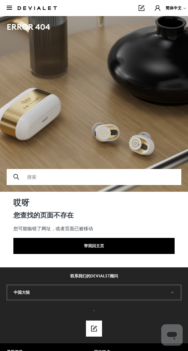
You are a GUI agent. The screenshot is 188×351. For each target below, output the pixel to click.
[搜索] (94, 177)
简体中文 (176, 7)
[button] (158, 8)
